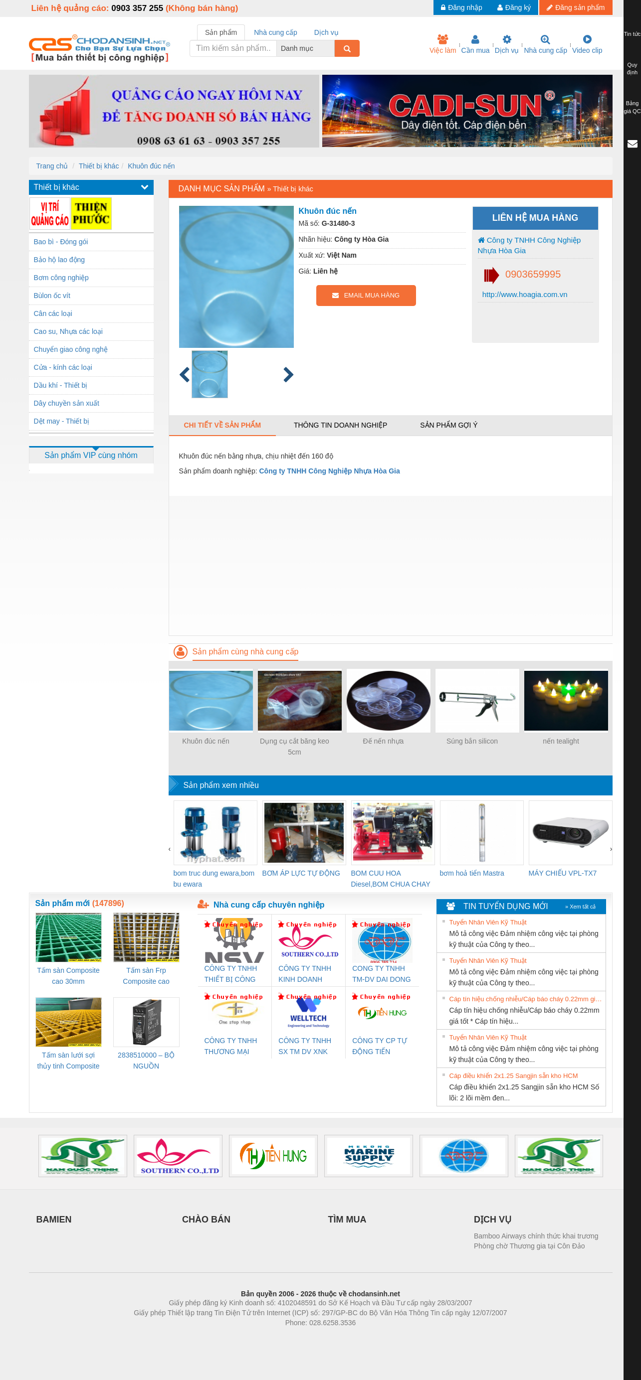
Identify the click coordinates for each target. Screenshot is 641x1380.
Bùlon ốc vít (52, 296)
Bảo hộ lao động (59, 260)
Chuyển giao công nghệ (71, 349)
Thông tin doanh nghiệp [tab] (340, 425)
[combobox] (332, 48)
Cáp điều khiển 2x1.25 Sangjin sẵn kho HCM (513, 1075)
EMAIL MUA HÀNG (366, 295)
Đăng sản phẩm (576, 7)
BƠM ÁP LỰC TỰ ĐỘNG (301, 873)
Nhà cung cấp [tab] (275, 32)
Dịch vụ (507, 44)
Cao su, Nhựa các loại (68, 331)
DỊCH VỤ (492, 1220)
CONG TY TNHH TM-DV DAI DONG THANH (381, 974)
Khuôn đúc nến (151, 166)
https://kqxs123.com (368, 1338)
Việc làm (442, 44)
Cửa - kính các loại (63, 367)
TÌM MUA (347, 1220)
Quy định (632, 69)
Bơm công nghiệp (61, 278)
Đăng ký (514, 7)
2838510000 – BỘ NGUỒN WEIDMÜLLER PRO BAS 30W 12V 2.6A (146, 1061)
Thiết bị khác (99, 166)
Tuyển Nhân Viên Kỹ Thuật (488, 922)
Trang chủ (52, 166)
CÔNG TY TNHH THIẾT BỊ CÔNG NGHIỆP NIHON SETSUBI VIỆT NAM (231, 974)
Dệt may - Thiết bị (62, 421)
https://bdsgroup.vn (307, 1338)
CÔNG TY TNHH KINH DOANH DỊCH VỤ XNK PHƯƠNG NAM (304, 974)
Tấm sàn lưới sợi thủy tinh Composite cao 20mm (68, 1061)
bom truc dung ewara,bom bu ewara (214, 878)
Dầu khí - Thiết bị (61, 385)
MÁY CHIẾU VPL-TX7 (563, 873)
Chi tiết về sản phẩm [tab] (222, 425)
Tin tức (632, 34)
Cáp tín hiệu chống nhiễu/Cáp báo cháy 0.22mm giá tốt (526, 999)
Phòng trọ (257, 1338)
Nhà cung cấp (545, 44)
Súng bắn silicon (472, 741)
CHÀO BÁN (206, 1220)
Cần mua (475, 44)
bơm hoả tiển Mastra (472, 873)
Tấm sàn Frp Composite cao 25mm (146, 976)
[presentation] (170, 849)
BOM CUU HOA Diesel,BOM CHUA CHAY (390, 878)
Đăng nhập (461, 7)
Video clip (587, 44)
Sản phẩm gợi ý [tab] (448, 425)
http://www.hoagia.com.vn (524, 294)
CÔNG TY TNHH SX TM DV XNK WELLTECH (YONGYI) (304, 1047)
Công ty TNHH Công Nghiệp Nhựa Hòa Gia (529, 245)
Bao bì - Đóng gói (61, 242)
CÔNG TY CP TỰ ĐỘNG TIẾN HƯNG (379, 1047)
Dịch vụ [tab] (326, 32)
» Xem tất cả (580, 907)
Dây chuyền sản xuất (66, 403)
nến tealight (561, 741)
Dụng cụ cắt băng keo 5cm (294, 746)
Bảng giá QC (632, 107)
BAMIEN (54, 1220)
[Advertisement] (390, 565)
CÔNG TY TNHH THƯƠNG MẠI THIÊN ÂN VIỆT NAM (231, 1047)
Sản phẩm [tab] (221, 32)
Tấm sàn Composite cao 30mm (68, 975)
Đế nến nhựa (383, 741)
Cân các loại (53, 313)
